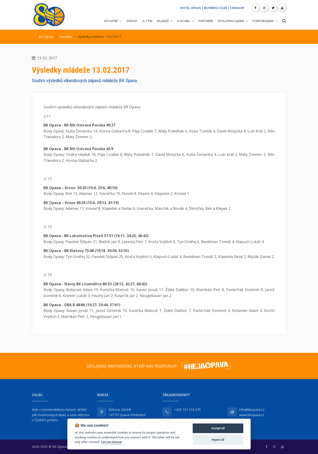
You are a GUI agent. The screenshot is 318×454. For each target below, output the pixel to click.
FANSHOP (237, 8)
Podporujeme (263, 21)
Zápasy (132, 21)
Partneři (205, 21)
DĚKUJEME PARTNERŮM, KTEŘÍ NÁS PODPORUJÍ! (131, 366)
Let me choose (111, 442)
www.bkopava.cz (251, 415)
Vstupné (111, 21)
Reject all (218, 439)
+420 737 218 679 (187, 409)
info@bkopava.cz (251, 409)
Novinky (66, 36)
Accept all (218, 428)
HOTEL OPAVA (190, 8)
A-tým (147, 21)
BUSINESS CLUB (215, 8)
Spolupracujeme (230, 21)
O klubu (183, 21)
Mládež (163, 21)
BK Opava (46, 36)
